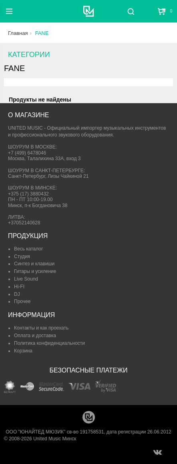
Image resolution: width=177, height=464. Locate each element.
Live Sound (26, 279)
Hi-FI (19, 286)
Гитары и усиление (35, 271)
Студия (22, 256)
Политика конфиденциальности (49, 343)
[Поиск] (130, 11)
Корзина (23, 351)
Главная (18, 33)
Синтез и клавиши (34, 264)
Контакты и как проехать (41, 328)
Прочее (22, 301)
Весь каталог (28, 249)
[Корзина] (162, 11)
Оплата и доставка (35, 335)
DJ (17, 294)
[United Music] (88, 11)
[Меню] (9, 11)
